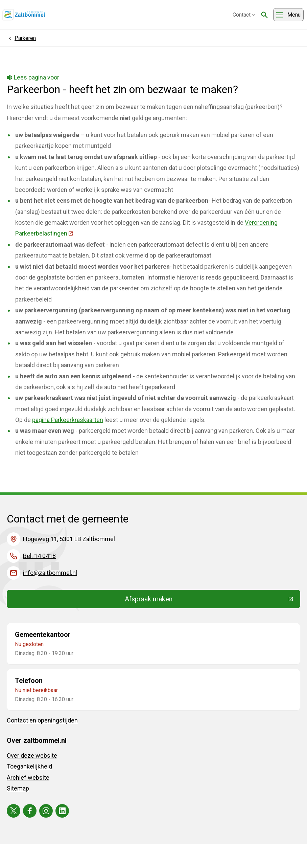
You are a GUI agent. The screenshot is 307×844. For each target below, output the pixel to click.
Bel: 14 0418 (39, 555)
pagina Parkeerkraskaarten (67, 419)
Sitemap (18, 788)
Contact (244, 15)
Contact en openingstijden (42, 720)
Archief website (28, 777)
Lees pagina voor (33, 77)
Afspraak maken (198, 600)
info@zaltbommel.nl (50, 572)
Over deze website (32, 755)
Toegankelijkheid (29, 766)
